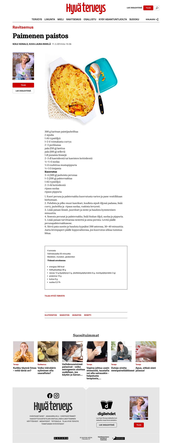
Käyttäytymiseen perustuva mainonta (103, 438)
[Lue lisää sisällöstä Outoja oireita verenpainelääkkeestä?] (122, 351)
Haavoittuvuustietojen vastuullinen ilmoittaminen (53, 419)
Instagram (56, 395)
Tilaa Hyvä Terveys (55, 296)
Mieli (60, 19)
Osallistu (90, 19)
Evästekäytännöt (68, 416)
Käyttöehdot (32, 421)
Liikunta (49, 19)
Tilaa (148, 8)
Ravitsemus (73, 19)
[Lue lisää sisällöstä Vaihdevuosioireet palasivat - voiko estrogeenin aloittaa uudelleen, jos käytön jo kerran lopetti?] (73, 351)
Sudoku (134, 19)
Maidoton (64, 315)
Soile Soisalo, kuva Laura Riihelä (32, 44)
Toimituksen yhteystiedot (52, 424)
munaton (76, 315)
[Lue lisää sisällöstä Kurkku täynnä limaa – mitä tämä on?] (24, 351)
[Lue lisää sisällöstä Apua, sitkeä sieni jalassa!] (147, 351)
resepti (87, 315)
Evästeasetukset (37, 416)
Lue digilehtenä (134, 8)
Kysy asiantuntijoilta (113, 19)
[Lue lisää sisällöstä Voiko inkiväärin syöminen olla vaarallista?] (49, 351)
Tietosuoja (56, 421)
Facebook (49, 395)
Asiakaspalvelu (52, 416)
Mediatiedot (45, 421)
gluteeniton (51, 315)
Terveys (37, 19)
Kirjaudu (152, 19)
